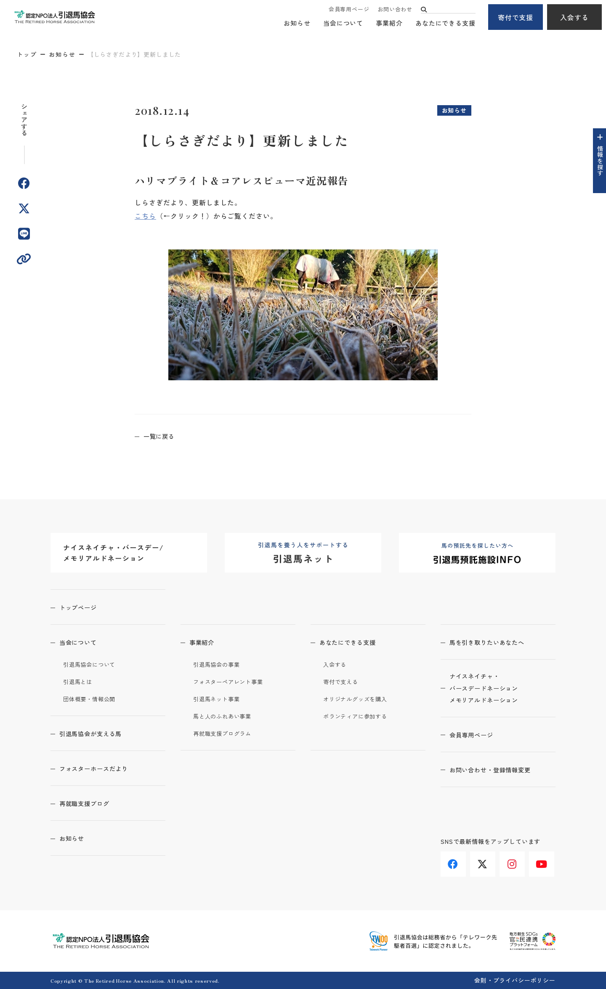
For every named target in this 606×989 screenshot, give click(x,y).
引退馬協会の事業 (220, 664)
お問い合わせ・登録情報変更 (499, 774)
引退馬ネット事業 (220, 699)
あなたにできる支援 (445, 23)
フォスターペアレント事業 (233, 681)
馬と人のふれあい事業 (226, 716)
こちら (145, 216)
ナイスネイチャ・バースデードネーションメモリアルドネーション (492, 690)
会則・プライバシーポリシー (515, 980)
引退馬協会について (93, 664)
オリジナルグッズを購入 (360, 699)
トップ (27, 54)
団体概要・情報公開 (93, 699)
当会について (343, 23)
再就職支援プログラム (226, 733)
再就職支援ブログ (91, 803)
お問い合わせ (394, 9)
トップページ (84, 607)
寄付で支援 (516, 17)
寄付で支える (343, 681)
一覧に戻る (165, 436)
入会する (574, 17)
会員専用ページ (349, 9)
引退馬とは (80, 681)
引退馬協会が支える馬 (99, 733)
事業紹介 (389, 23)
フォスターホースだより (102, 768)
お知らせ (297, 23)
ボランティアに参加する (360, 716)
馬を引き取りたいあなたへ (496, 642)
